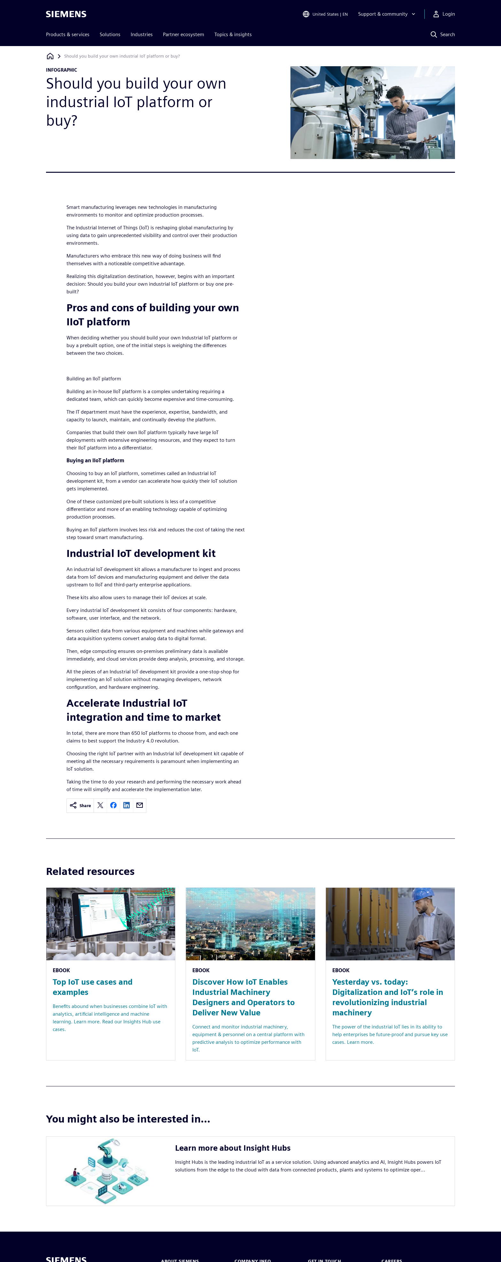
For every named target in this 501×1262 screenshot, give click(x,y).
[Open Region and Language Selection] (325, 14)
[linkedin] (126, 806)
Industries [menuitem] (142, 34)
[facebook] (113, 806)
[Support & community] (387, 14)
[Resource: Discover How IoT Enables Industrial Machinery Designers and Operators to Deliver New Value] (250, 973)
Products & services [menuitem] (67, 34)
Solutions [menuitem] (110, 34)
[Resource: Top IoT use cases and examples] (110, 973)
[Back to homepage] (50, 56)
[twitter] (100, 806)
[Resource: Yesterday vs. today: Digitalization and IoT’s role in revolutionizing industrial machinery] (390, 973)
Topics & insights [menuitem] (233, 34)
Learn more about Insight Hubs (233, 1148)
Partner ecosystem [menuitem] (183, 34)
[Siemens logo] (66, 14)
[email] (139, 806)
